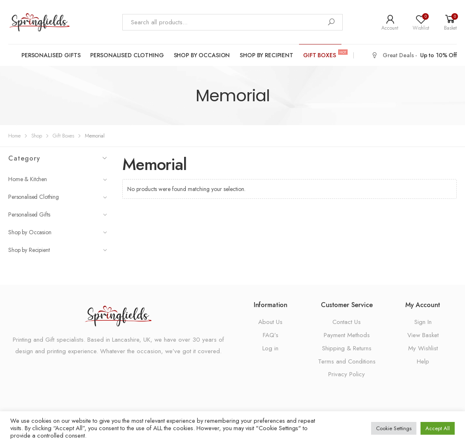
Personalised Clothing (127, 55)
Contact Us (346, 321)
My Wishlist (423, 348)
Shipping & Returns (347, 348)
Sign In (423, 321)
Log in (270, 348)
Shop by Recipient (266, 55)
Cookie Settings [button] (393, 428)
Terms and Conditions (347, 361)
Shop (36, 136)
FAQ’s (270, 335)
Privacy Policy (346, 374)
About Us (270, 321)
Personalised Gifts (50, 55)
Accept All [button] (437, 428)
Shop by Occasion (202, 55)
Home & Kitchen (57, 179)
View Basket (423, 335)
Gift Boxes (322, 55)
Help (423, 361)
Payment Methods (347, 335)
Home (14, 136)
